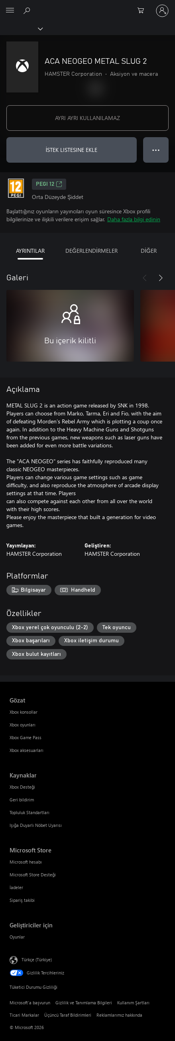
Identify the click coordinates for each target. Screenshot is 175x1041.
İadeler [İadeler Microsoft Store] (16, 887)
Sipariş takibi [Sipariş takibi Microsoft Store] (22, 900)
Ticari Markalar (24, 1014)
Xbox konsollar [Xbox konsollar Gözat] (23, 711)
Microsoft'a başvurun (30, 1002)
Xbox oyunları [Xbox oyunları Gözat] (22, 724)
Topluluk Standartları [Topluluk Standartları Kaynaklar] (29, 812)
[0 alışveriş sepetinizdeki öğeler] (143, 10)
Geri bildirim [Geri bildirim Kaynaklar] (22, 799)
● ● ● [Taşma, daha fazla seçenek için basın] (156, 150)
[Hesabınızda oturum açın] (162, 10)
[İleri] (161, 277)
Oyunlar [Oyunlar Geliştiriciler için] (17, 936)
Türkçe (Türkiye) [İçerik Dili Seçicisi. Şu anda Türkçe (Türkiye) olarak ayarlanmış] (37, 959)
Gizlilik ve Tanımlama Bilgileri (83, 1002)
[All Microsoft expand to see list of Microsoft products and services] (10, 10)
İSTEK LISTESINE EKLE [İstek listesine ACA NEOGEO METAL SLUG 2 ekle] (72, 149)
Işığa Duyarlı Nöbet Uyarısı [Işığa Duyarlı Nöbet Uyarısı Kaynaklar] (36, 825)
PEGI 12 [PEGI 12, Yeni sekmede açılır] (49, 184)
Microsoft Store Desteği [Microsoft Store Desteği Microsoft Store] (33, 874)
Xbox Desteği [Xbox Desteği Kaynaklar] (22, 786)
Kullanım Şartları (133, 1002)
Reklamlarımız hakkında (119, 1014)
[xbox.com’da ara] (28, 10)
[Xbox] (21, 28)
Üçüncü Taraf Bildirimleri (67, 1014)
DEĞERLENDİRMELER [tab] (91, 250)
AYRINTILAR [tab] (30, 250)
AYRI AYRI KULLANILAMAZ (87, 118)
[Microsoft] (87, 6)
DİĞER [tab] (149, 250)
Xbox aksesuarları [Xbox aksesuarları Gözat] (26, 750)
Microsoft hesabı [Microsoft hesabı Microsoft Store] (26, 861)
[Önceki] (145, 277)
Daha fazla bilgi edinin (133, 219)
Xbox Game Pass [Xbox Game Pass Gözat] (25, 737)
